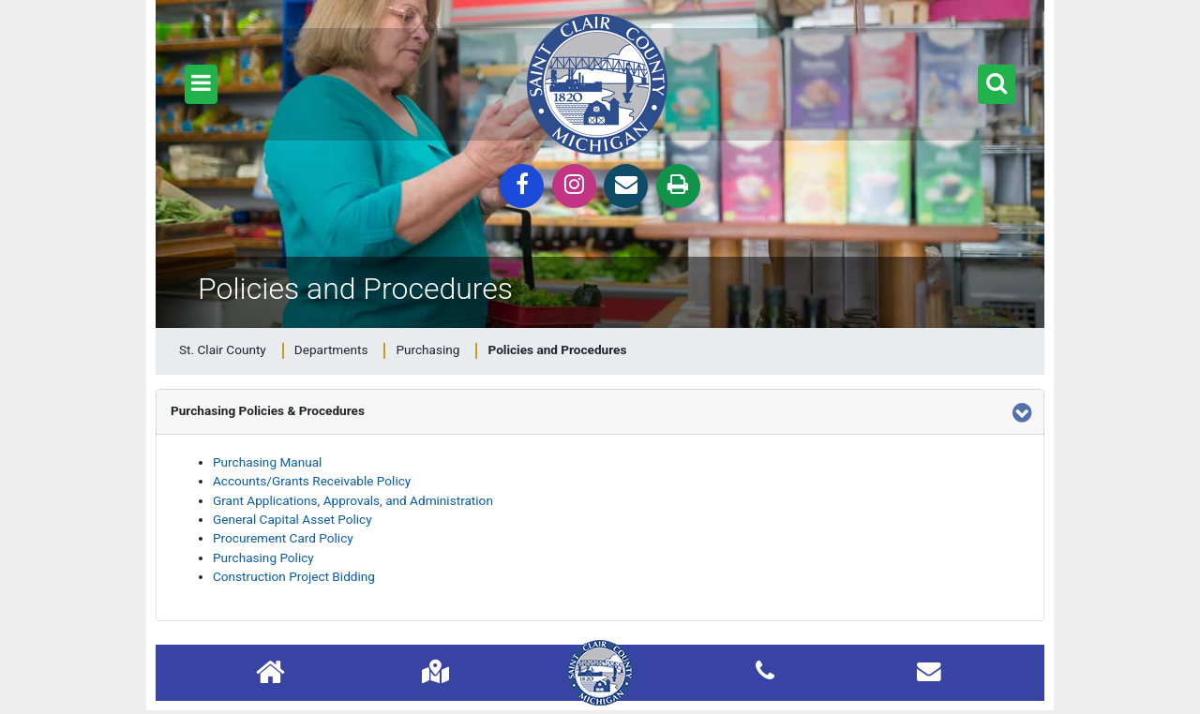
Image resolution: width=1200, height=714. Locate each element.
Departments (331, 349)
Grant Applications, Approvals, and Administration (353, 500)
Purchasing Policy (263, 557)
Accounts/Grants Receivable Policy (312, 480)
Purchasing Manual (267, 461)
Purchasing (427, 349)
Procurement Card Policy (283, 537)
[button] (201, 84)
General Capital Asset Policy (292, 519)
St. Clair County (222, 349)
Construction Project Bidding (294, 576)
